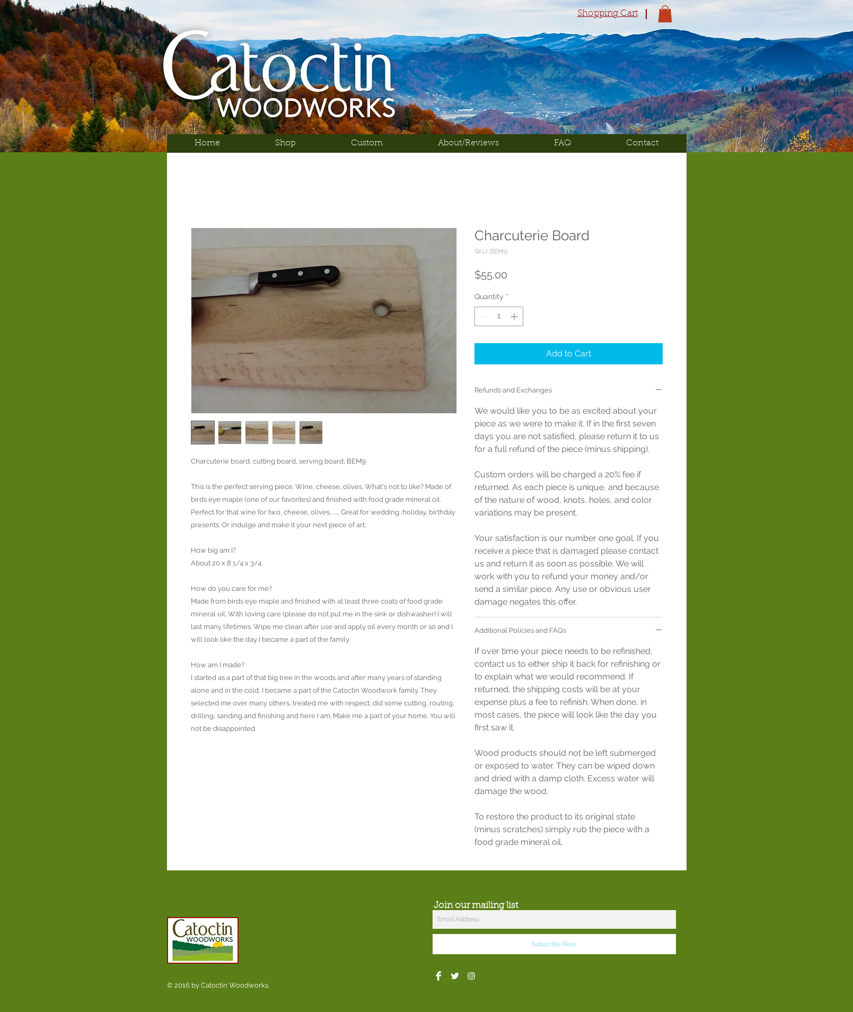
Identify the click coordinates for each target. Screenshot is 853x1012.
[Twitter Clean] (455, 976)
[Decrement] (482, 316)
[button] (665, 13)
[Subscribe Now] (554, 944)
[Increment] (515, 316)
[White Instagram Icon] (471, 976)
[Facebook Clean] (438, 976)
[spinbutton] (498, 316)
